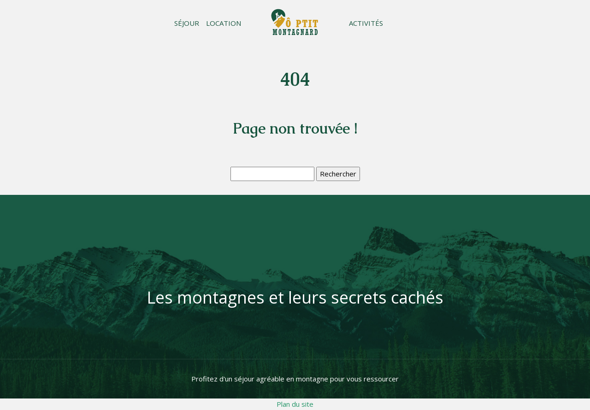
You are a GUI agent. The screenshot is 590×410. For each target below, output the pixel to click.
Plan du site (295, 404)
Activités (366, 23)
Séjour (186, 23)
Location (223, 23)
